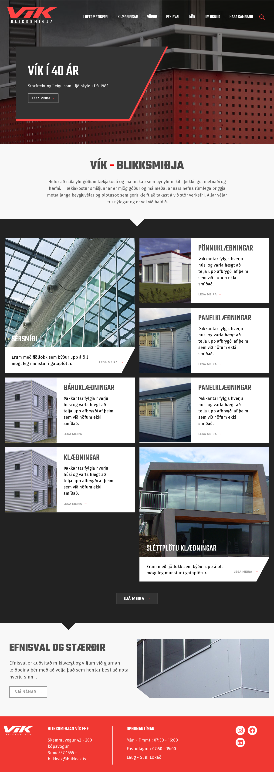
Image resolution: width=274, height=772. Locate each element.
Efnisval (173, 17)
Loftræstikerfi (95, 17)
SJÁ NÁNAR (25, 690)
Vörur (152, 17)
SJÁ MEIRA (134, 597)
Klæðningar (128, 17)
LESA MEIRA (41, 98)
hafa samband (241, 17)
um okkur (212, 17)
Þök (192, 17)
